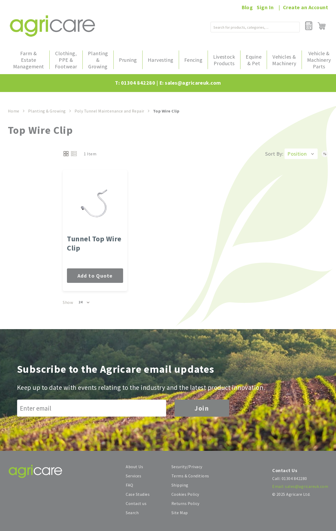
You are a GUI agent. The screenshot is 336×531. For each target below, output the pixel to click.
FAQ (129, 485)
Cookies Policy (185, 494)
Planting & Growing (47, 111)
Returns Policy (185, 503)
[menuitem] (28, 60)
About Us (134, 466)
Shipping (179, 485)
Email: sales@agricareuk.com (300, 486)
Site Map (179, 512)
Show (68, 302)
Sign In (265, 7)
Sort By (273, 153)
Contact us (136, 503)
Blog (247, 7)
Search (132, 512)
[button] (301, 154)
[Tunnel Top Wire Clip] (95, 204)
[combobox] (244, 26)
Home (13, 111)
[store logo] (52, 25)
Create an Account (305, 7)
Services (133, 475)
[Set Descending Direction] (325, 153)
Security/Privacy (186, 466)
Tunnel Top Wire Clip (94, 243)
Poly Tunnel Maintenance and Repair (109, 111)
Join (202, 408)
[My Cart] (321, 26)
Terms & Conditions (190, 475)
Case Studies (138, 494)
